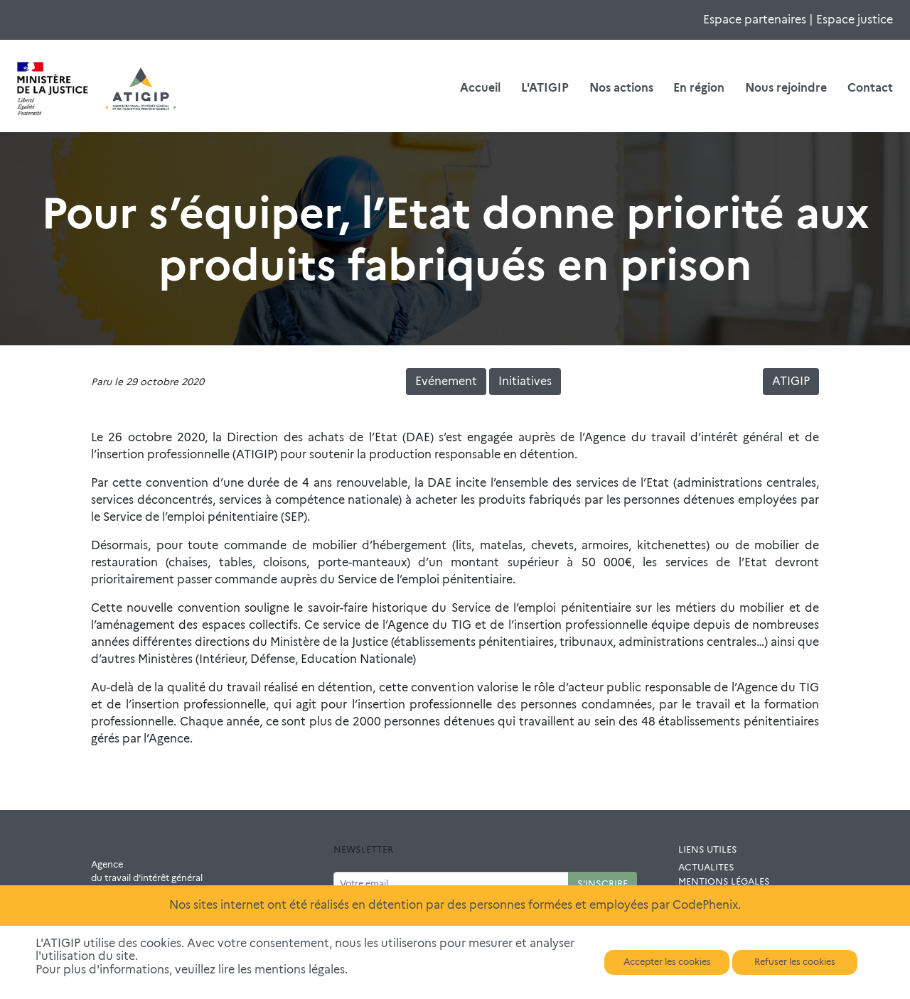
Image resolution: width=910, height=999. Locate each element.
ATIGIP (791, 381)
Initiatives (525, 381)
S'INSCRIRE (602, 883)
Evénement (446, 381)
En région (698, 87)
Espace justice (854, 19)
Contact (870, 87)
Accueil (480, 87)
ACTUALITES (706, 867)
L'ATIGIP (545, 87)
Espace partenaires (754, 19)
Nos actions (621, 87)
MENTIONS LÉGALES (724, 881)
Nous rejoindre (786, 87)
